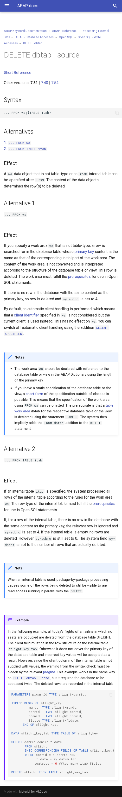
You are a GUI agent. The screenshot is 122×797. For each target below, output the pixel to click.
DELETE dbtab (33, 43)
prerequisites (79, 276)
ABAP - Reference (64, 31)
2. (25, 148)
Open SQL (66, 37)
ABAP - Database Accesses (34, 37)
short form (34, 394)
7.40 (44, 82)
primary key (84, 251)
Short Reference (17, 72)
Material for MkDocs (33, 791)
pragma (49, 672)
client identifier (26, 315)
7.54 (54, 82)
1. (17, 142)
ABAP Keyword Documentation (25, 31)
